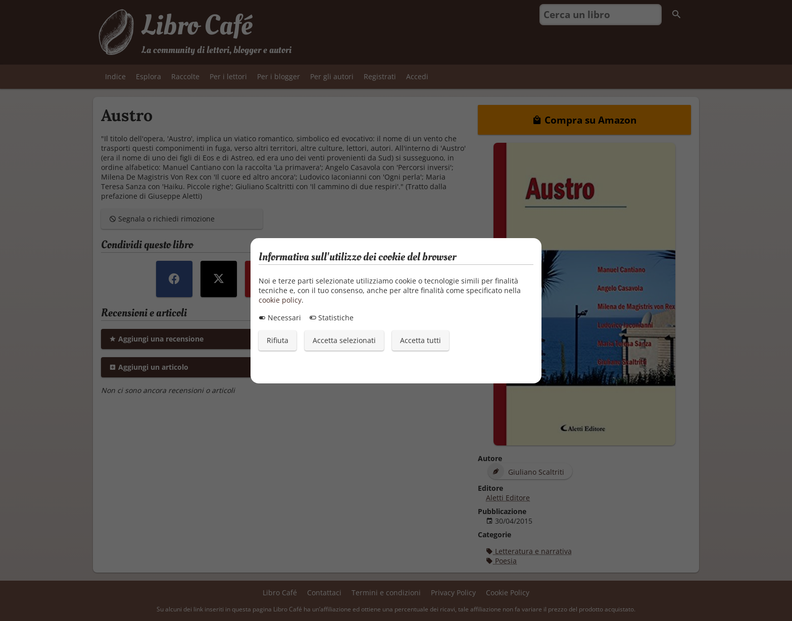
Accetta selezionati (344, 340)
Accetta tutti (420, 340)
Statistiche (331, 317)
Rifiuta (277, 340)
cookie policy (280, 300)
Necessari (280, 317)
